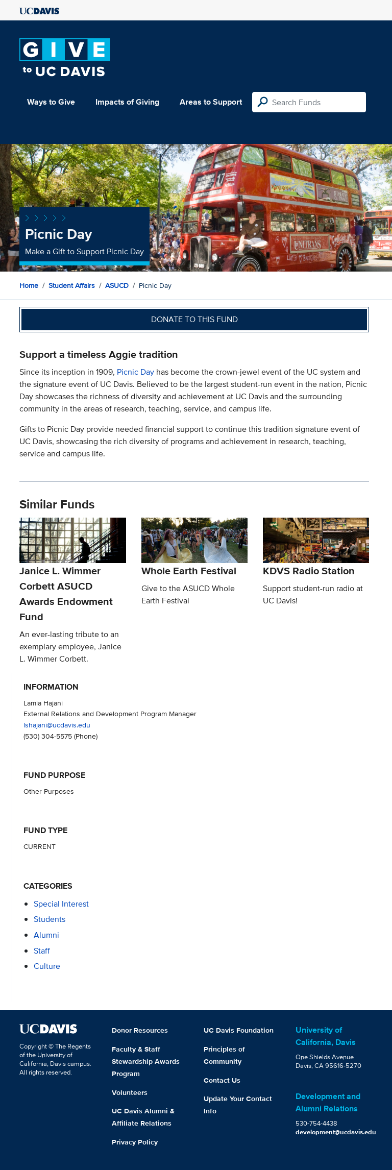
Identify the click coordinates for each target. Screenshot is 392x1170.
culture (47, 966)
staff (42, 951)
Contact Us (222, 1080)
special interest (61, 904)
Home (28, 285)
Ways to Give (51, 102)
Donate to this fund (194, 319)
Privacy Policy (135, 1142)
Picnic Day (135, 372)
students (49, 919)
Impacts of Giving (127, 102)
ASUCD (117, 285)
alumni (46, 935)
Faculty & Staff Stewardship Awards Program (146, 1061)
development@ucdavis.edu (336, 1132)
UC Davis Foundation (239, 1030)
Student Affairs (71, 285)
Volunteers (130, 1092)
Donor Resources (140, 1030)
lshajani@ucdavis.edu (56, 724)
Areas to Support (211, 102)
